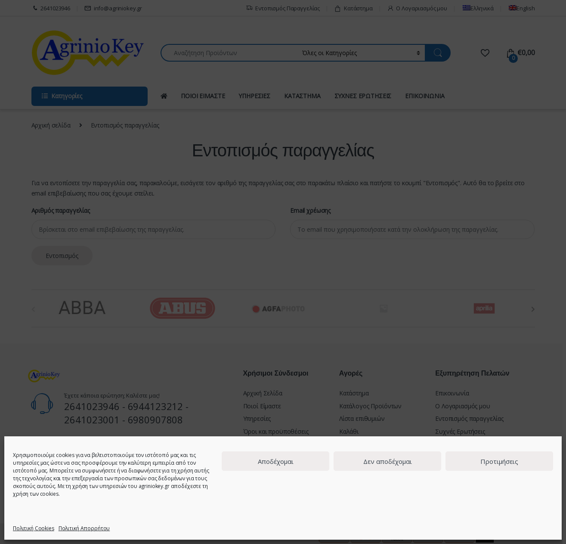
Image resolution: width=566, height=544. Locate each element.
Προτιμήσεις (499, 461)
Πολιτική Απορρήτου (84, 528)
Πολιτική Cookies (33, 528)
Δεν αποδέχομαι (387, 461)
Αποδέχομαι (276, 461)
